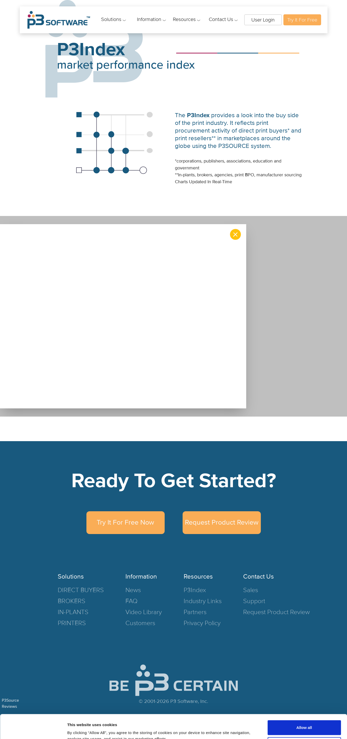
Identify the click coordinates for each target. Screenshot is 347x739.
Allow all (304, 703)
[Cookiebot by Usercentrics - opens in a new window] (33, 729)
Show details (79, 729)
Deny (304, 720)
